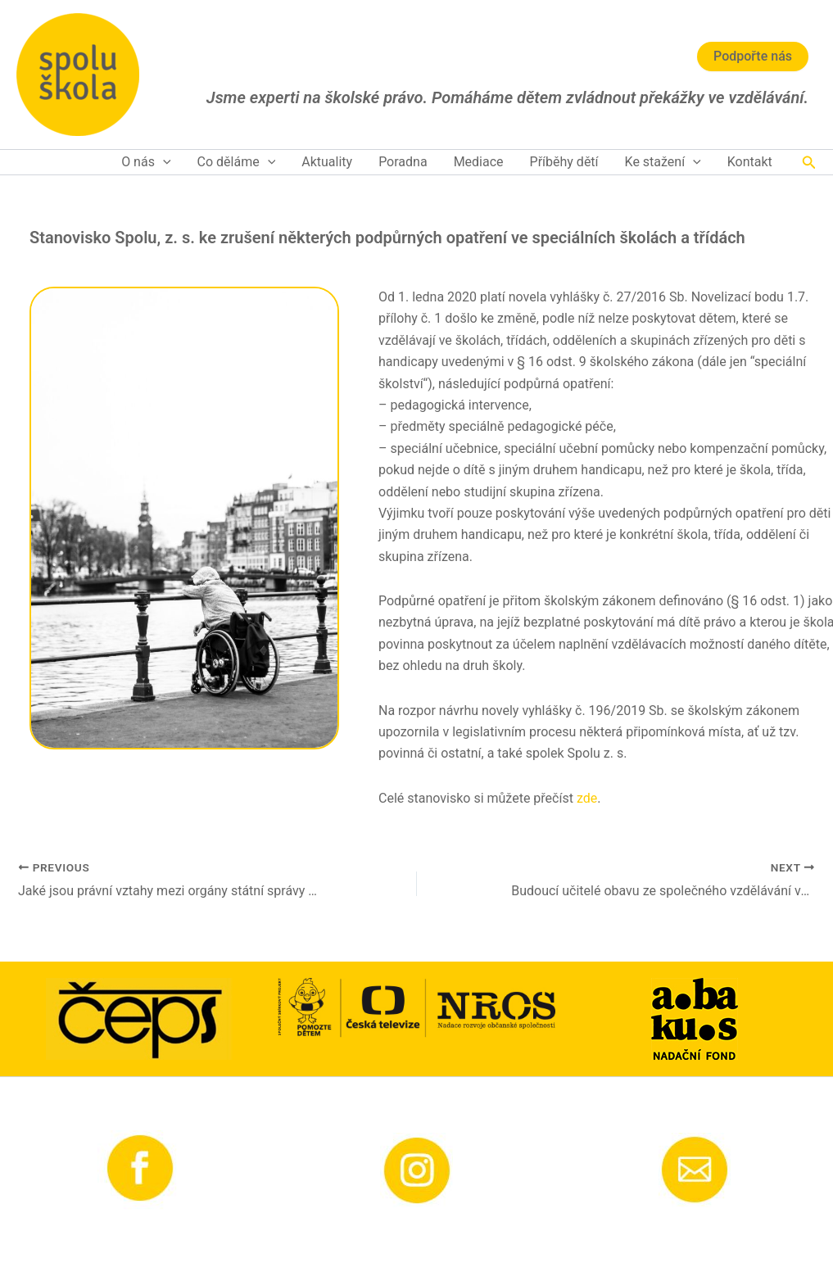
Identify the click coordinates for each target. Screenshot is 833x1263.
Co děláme (236, 162)
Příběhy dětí (564, 162)
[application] (163, 162)
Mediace (479, 162)
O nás (145, 162)
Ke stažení (663, 162)
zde (587, 798)
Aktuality (326, 162)
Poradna (403, 162)
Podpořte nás (752, 56)
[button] (809, 162)
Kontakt (749, 162)
